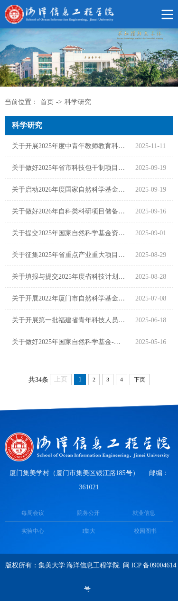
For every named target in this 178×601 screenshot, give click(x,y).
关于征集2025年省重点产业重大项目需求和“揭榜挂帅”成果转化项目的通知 (69, 254)
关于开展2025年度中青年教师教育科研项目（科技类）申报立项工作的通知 (69, 146)
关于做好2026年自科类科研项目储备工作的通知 (69, 211)
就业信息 (143, 513)
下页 (139, 379)
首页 (47, 102)
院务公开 (88, 513)
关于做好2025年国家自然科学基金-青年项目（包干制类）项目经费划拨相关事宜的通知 (69, 341)
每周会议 (32, 513)
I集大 (88, 531)
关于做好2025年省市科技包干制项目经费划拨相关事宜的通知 (69, 167)
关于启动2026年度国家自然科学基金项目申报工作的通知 (69, 189)
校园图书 (145, 531)
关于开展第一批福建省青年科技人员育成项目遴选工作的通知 (69, 320)
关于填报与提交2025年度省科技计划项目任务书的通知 (69, 276)
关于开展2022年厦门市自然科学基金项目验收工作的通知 (69, 298)
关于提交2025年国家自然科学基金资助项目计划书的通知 (69, 233)
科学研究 (78, 102)
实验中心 (32, 531)
